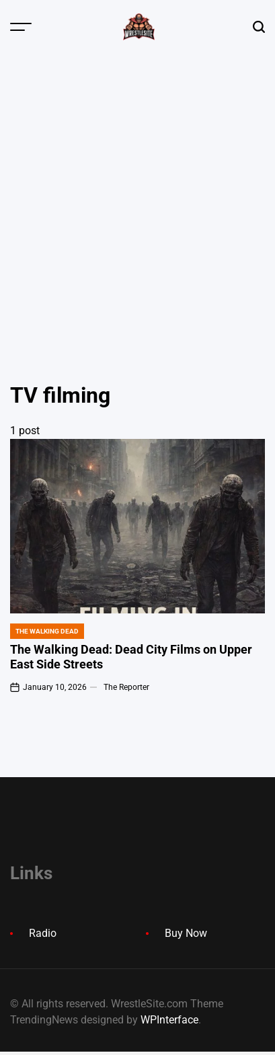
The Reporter (126, 687)
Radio (42, 933)
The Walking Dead (47, 631)
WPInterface (169, 1019)
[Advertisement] (137, 197)
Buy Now (186, 933)
